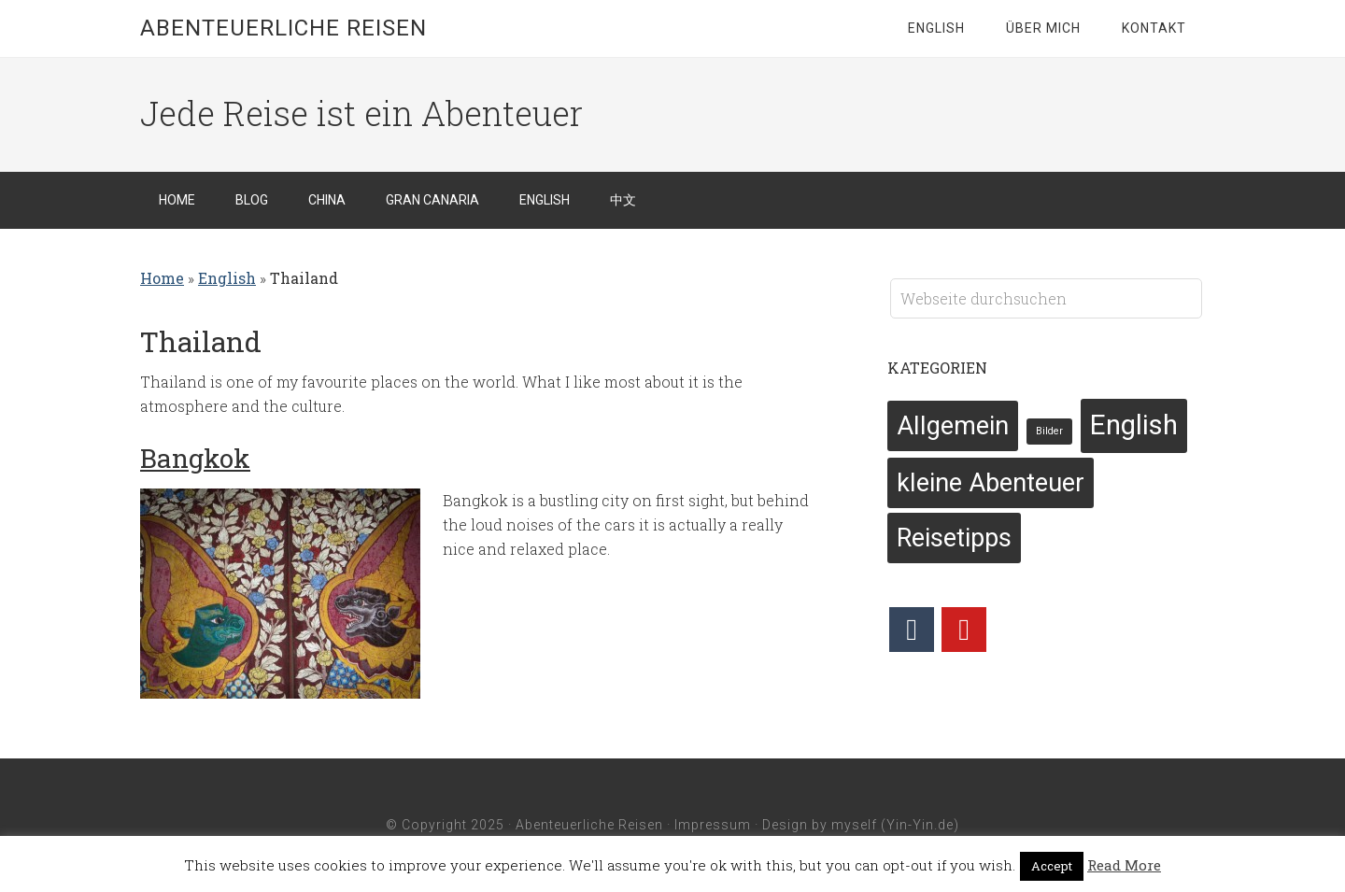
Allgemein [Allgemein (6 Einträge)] (953, 426)
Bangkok (195, 458)
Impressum (712, 824)
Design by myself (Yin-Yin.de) (860, 824)
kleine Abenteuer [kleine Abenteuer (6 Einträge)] (990, 483)
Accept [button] (1051, 865)
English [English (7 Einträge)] (1134, 425)
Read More (1124, 865)
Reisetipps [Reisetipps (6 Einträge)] (954, 538)
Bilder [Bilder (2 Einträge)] (1049, 431)
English (227, 278)
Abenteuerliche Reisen (283, 28)
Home (162, 278)
